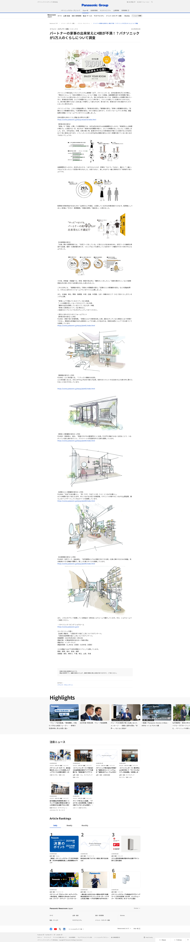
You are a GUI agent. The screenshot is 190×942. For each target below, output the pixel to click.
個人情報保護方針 (115, 937)
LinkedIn (59, 934)
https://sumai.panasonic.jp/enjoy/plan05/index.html (76, 564)
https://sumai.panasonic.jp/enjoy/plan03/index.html (76, 441)
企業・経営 (66, 16)
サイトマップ (47, 937)
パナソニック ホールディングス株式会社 (47, 2)
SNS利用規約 (72, 937)
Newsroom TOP (54, 23)
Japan (51, 16)
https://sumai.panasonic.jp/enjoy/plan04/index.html (76, 501)
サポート (39, 937)
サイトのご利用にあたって (59, 937)
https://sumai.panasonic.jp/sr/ (68, 627)
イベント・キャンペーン (84, 23)
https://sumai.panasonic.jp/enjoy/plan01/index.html (76, 325)
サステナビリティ (99, 16)
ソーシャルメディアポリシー (101, 937)
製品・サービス (87, 16)
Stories (127, 16)
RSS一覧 (136, 928)
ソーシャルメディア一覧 (75, 929)
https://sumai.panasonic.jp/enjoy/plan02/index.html (76, 388)
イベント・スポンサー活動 (114, 16)
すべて (60, 16)
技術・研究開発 (76, 16)
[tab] (69, 825)
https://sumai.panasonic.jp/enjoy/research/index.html (76, 119)
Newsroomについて (123, 928)
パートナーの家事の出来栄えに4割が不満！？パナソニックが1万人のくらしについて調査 (115, 23)
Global (136, 908)
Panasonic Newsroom (61, 908)
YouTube (48, 934)
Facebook (40, 934)
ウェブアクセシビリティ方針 (85, 937)
